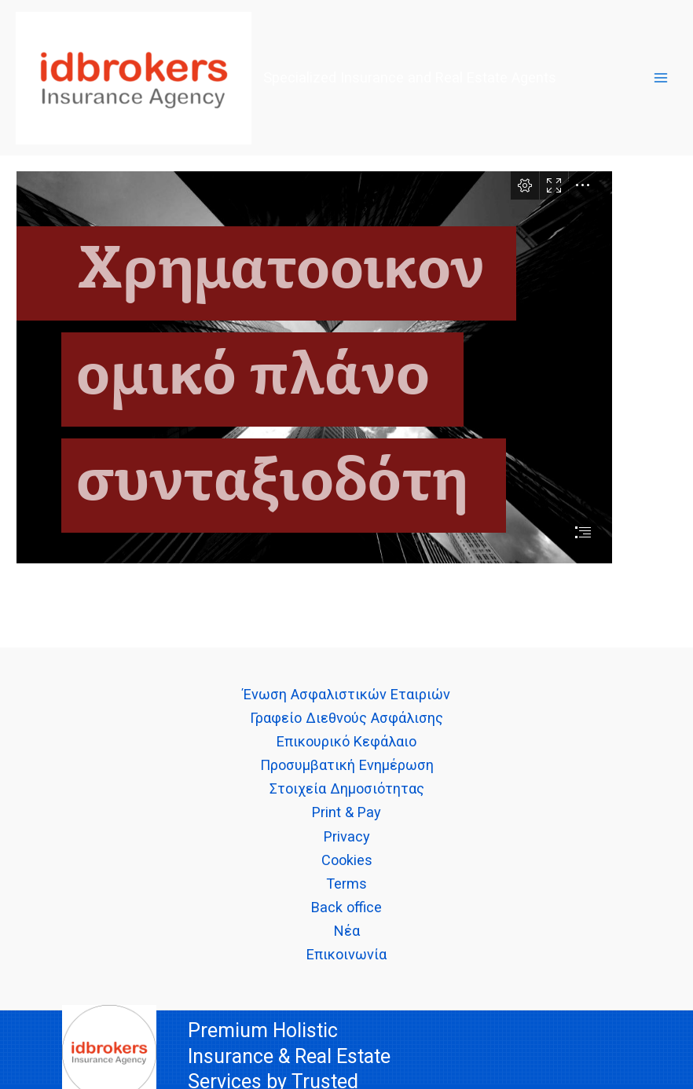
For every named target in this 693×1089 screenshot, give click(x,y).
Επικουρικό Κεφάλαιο (346, 741)
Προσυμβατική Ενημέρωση (347, 765)
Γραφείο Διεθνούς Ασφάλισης (346, 718)
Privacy (347, 836)
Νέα (347, 930)
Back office (346, 907)
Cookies (346, 860)
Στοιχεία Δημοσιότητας (347, 788)
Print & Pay (346, 812)
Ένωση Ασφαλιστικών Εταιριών (346, 694)
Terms (346, 883)
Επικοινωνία (346, 954)
